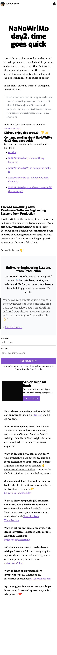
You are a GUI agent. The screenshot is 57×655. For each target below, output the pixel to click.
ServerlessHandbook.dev (17, 493)
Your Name (4, 338)
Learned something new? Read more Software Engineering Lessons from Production (23, 210)
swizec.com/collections (17, 539)
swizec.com (12, 3)
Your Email (4, 349)
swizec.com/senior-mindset (19, 469)
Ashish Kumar (13, 327)
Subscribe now (28, 360)
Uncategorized (12, 128)
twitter (38, 415)
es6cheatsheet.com (40, 578)
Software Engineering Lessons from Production (28, 269)
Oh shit (12, 152)
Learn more (31, 398)
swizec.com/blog (13, 563)
